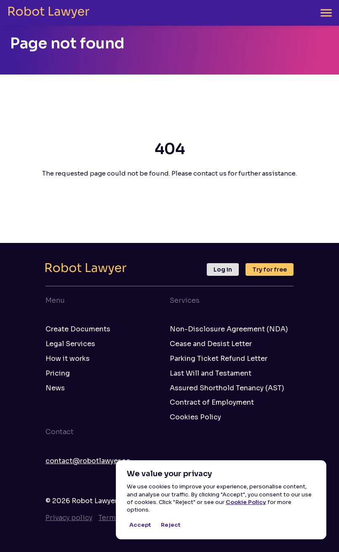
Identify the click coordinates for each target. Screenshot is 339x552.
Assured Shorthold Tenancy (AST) (227, 388)
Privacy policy (68, 517)
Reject (170, 525)
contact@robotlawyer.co (88, 460)
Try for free (270, 269)
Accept (140, 525)
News (55, 388)
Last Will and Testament (210, 373)
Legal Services (70, 344)
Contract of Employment (212, 402)
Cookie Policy (246, 502)
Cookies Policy (195, 417)
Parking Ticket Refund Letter (218, 359)
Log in (223, 269)
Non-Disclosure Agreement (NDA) (229, 329)
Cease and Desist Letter (211, 344)
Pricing (57, 373)
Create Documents (77, 329)
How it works (67, 359)
